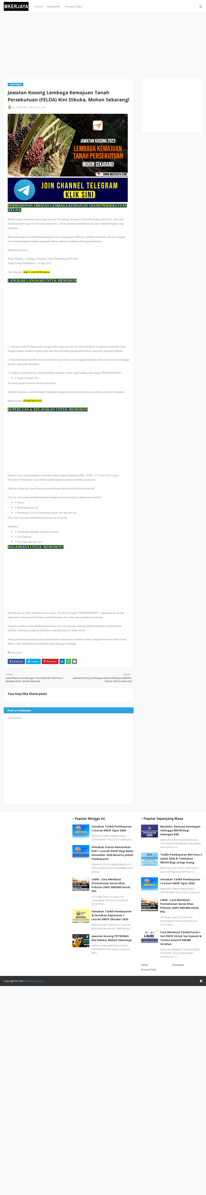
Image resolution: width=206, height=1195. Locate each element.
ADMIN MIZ (22, 107)
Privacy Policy (148, 969)
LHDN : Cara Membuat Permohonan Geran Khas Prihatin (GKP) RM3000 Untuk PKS (111, 885)
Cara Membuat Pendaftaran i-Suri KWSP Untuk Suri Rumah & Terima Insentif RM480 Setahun (180, 938)
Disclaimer (178, 965)
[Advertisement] (103, 45)
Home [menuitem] (39, 6)
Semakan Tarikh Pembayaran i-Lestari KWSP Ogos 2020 (112, 828)
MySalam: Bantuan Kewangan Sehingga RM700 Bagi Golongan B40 (180, 830)
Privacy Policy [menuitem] (74, 6)
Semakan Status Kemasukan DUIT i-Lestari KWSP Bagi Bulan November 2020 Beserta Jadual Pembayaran (112, 853)
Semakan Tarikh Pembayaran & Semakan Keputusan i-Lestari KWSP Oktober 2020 (112, 915)
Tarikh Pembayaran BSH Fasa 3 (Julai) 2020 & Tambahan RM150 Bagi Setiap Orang (181, 858)
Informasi (16, 652)
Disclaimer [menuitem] (53, 6)
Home (144, 965)
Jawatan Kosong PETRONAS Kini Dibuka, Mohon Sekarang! (112, 938)
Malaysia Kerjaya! (34, 981)
